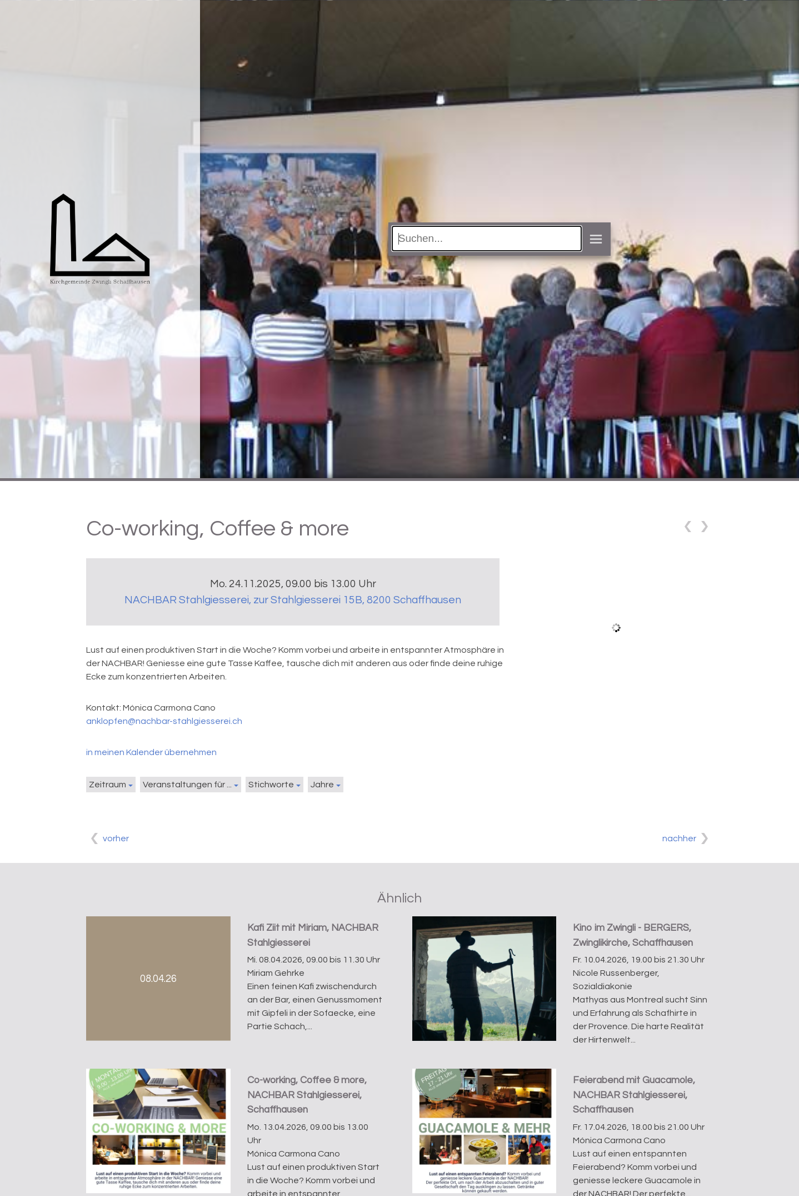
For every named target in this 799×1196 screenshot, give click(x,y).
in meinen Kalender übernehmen (151, 752)
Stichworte (271, 784)
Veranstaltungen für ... (187, 784)
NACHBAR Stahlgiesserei (292, 600)
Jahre (322, 784)
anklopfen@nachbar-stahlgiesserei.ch (164, 721)
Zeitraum (107, 784)
